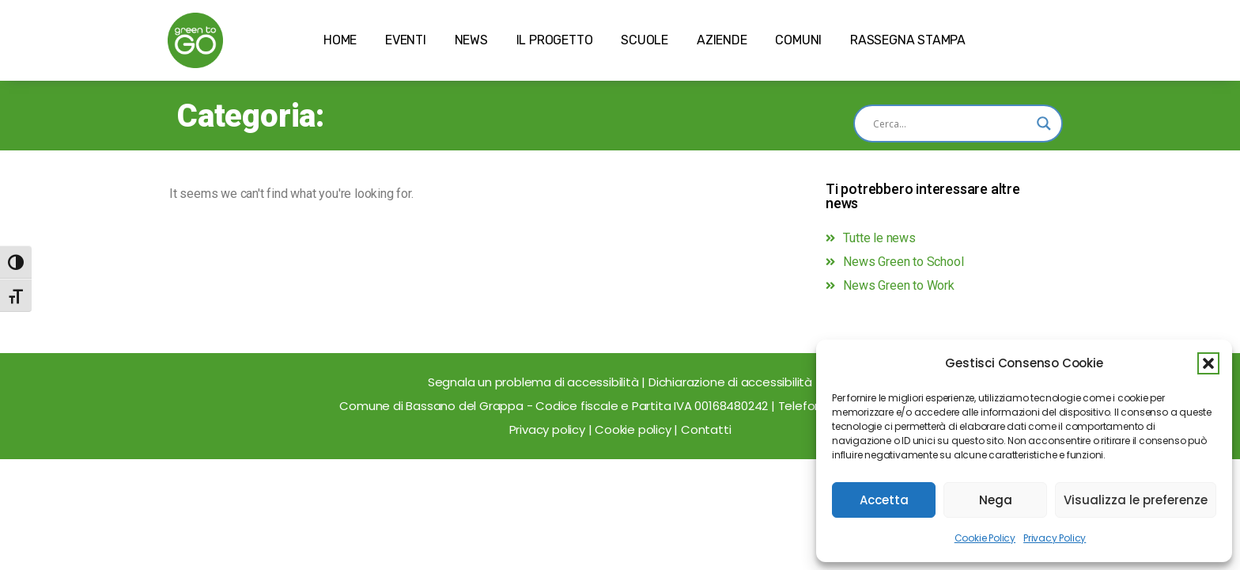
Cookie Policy (985, 538)
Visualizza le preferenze (1136, 500)
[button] (1208, 363)
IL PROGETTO (554, 40)
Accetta (884, 500)
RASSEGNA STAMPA (908, 40)
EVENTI (405, 40)
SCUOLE (644, 40)
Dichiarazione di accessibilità (730, 382)
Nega (995, 500)
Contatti (706, 429)
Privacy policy (547, 429)
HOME (340, 40)
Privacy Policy (1054, 538)
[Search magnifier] (1044, 123)
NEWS (471, 40)
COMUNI (798, 40)
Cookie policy (633, 429)
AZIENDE (722, 40)
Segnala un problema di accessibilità (535, 382)
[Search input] (951, 123)
